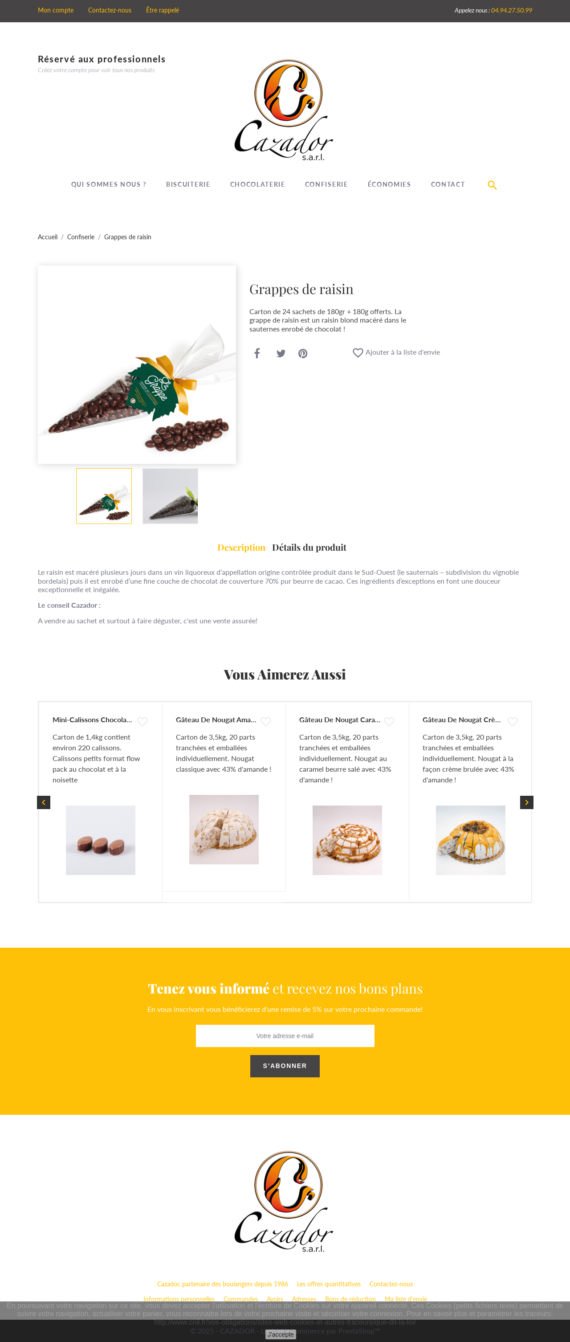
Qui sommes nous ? (109, 184)
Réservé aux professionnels (102, 58)
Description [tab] (241, 547)
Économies (389, 184)
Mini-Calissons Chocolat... (93, 719)
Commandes (241, 1299)
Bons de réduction (350, 1299)
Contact (448, 184)
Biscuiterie (188, 184)
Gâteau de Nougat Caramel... (345, 719)
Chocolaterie (257, 184)
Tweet (281, 354)
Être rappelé (162, 10)
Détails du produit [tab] (309, 547)
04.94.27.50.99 (511, 10)
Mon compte (55, 10)
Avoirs (275, 1299)
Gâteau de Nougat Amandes (221, 719)
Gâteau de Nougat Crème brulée (475, 719)
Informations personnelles (179, 1299)
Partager (257, 354)
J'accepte (281, 1334)
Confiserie (326, 184)
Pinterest (303, 354)
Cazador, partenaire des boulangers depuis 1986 (222, 1284)
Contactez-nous (109, 10)
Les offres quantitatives (329, 1284)
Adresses (304, 1299)
